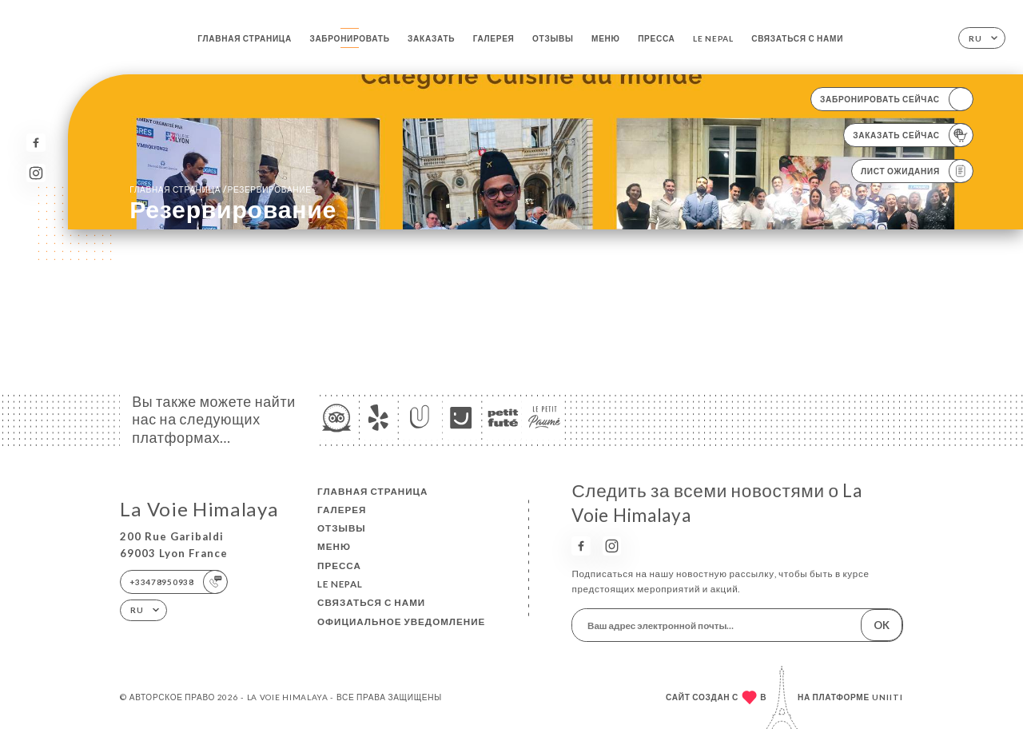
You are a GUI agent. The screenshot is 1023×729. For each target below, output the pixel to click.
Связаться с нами (797, 38)
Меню (605, 38)
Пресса (656, 38)
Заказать (431, 38)
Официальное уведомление (401, 621)
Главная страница (244, 38)
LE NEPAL (713, 38)
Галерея (494, 38)
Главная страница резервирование (220, 189)
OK (882, 625)
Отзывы (553, 38)
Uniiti (887, 697)
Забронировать (349, 38)
